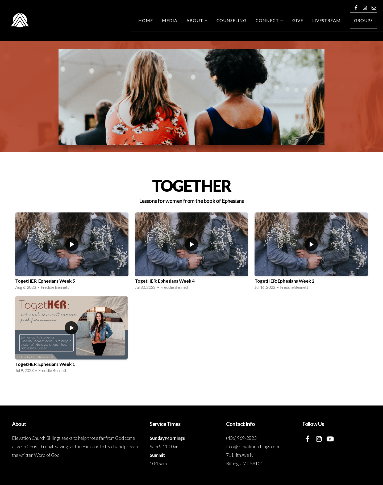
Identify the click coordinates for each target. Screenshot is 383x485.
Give (297, 20)
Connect (269, 20)
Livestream (326, 20)
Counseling (232, 20)
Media (169, 20)
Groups (363, 20)
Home (145, 20)
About (196, 20)
